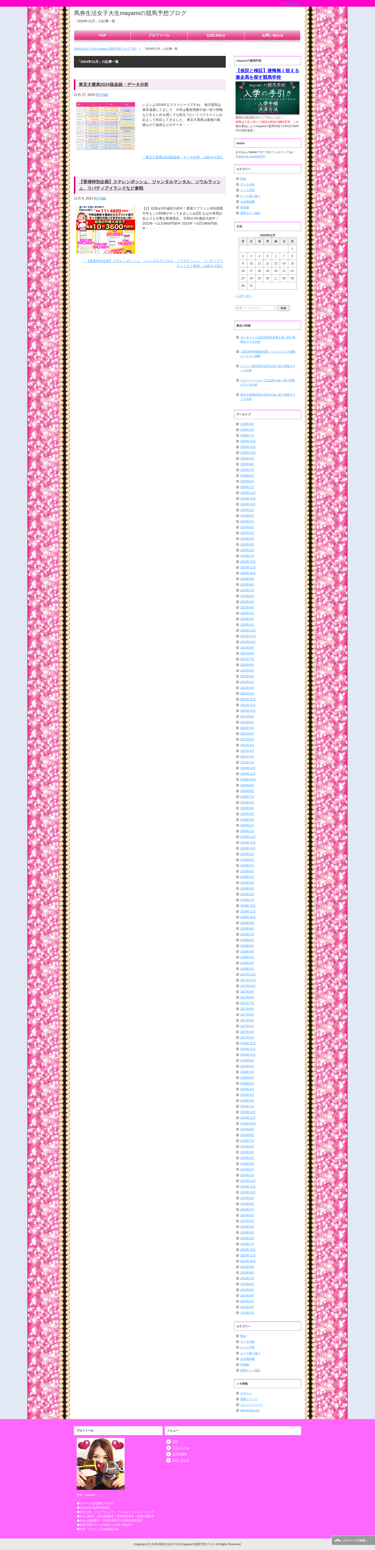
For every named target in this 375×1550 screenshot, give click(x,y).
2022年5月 (247, 670)
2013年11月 (248, 1255)
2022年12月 (248, 630)
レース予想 (247, 190)
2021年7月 (247, 728)
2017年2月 (247, 1031)
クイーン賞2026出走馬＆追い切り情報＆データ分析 (268, 368)
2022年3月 (247, 682)
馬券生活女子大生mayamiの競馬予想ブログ (130, 13)
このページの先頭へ (355, 1540)
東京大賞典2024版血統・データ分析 (114, 84)
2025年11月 (248, 447)
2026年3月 (247, 424)
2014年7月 (247, 1209)
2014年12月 (248, 1181)
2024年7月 (247, 521)
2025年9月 (247, 458)
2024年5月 (247, 533)
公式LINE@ (215, 35)
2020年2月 (247, 825)
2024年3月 (247, 544)
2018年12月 (248, 905)
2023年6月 (247, 596)
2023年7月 (247, 590)
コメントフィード (251, 1404)
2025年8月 (247, 464)
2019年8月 (247, 859)
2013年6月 (247, 1284)
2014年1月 (247, 1244)
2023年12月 (248, 561)
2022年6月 (247, 665)
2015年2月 (247, 1169)
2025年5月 (247, 481)
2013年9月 (247, 1267)
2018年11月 (248, 911)
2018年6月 (247, 940)
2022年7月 (247, 659)
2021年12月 (248, 699)
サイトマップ (292, 3)
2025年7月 (247, 470)
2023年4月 (247, 607)
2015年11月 (248, 1117)
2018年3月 (247, 957)
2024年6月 (247, 527)
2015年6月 (247, 1146)
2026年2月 (247, 429)
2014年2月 (247, 1238)
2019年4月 (247, 882)
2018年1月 (247, 968)
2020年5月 (247, 808)
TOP (102, 35)
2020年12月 (248, 768)
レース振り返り (250, 196)
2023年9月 (247, 579)
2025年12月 (248, 441)
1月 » (248, 296)
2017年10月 (248, 986)
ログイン (246, 1393)
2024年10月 (248, 504)
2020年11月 (248, 773)
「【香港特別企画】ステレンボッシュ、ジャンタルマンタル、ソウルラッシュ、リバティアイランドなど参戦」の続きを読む (153, 263)
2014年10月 (248, 1192)
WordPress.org (249, 1410)
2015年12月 (248, 1112)
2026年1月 (247, 435)
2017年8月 (247, 997)
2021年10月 (248, 710)
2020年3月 (247, 819)
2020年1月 (247, 831)
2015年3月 (247, 1163)
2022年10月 (248, 642)
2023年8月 (247, 584)
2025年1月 (247, 487)
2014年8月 (247, 1204)
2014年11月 (248, 1186)
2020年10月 (248, 779)
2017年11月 (248, 980)
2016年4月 (247, 1089)
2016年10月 (248, 1054)
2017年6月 (247, 1009)
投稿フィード (249, 1399)
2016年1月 (247, 1106)
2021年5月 (247, 739)
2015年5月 (247, 1152)
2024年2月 (247, 550)
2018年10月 (248, 917)
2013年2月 (247, 1307)
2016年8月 (247, 1066)
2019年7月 (247, 865)
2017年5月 (247, 1014)
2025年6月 (247, 475)
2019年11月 (248, 842)
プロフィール (159, 35)
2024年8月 (247, 515)
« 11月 (240, 296)
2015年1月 (247, 1175)
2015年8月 (247, 1135)
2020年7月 (247, 796)
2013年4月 (247, 1295)
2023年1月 (247, 624)
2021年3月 (247, 751)
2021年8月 (247, 722)
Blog (243, 178)
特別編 (102, 95)
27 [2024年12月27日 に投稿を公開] (275, 278)
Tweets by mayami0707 (251, 156)
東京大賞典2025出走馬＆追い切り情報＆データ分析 (268, 397)
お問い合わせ (272, 35)
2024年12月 (248, 493)
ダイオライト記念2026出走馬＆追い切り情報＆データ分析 (268, 339)
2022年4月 (247, 676)
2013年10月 (248, 1261)
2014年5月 (247, 1221)
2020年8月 (247, 791)
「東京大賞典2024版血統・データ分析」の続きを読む (182, 157)
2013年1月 (247, 1312)
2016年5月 (247, 1083)
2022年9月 (247, 647)
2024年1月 (247, 556)
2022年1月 (247, 693)
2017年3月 (247, 1026)
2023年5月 (247, 601)
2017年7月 (247, 1003)
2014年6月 (247, 1215)
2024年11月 (248, 498)
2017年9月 (247, 991)
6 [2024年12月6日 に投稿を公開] (276, 256)
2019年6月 (247, 871)
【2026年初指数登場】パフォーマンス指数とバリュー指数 (268, 354)
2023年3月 (247, 613)
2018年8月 (247, 928)
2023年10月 (248, 573)
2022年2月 (247, 687)
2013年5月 (247, 1290)
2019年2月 (247, 894)
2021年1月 (247, 762)
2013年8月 (247, 1272)
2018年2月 (247, 963)
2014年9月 (247, 1198)
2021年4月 (247, 745)
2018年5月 (247, 945)
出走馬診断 (247, 201)
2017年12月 (248, 974)
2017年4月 (247, 1020)
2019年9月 (247, 854)
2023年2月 (247, 619)
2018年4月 (247, 951)
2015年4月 (247, 1158)
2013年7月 (247, 1278)
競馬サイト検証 (250, 213)
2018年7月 (247, 934)
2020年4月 (247, 814)
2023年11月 (248, 567)
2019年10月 (248, 848)
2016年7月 (247, 1072)
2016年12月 (248, 1043)
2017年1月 (247, 1037)
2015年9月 (247, 1129)
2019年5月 (247, 877)
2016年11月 (248, 1049)
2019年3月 (247, 888)
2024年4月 (247, 538)
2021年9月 (247, 716)
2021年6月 (247, 733)
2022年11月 (248, 636)
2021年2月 (247, 756)
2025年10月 (248, 452)
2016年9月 (247, 1060)
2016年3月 (247, 1095)
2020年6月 (247, 802)
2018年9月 (247, 923)
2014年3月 (247, 1232)
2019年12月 (248, 837)
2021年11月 (248, 705)
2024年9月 (247, 510)
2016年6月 (247, 1077)
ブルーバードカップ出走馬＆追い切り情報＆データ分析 (267, 382)
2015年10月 (248, 1123)
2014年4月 (247, 1226)
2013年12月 (248, 1249)
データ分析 (247, 184)
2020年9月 (247, 785)
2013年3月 (247, 1301)
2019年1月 (247, 900)
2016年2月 (247, 1100)
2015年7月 (247, 1140)
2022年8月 (247, 653)
